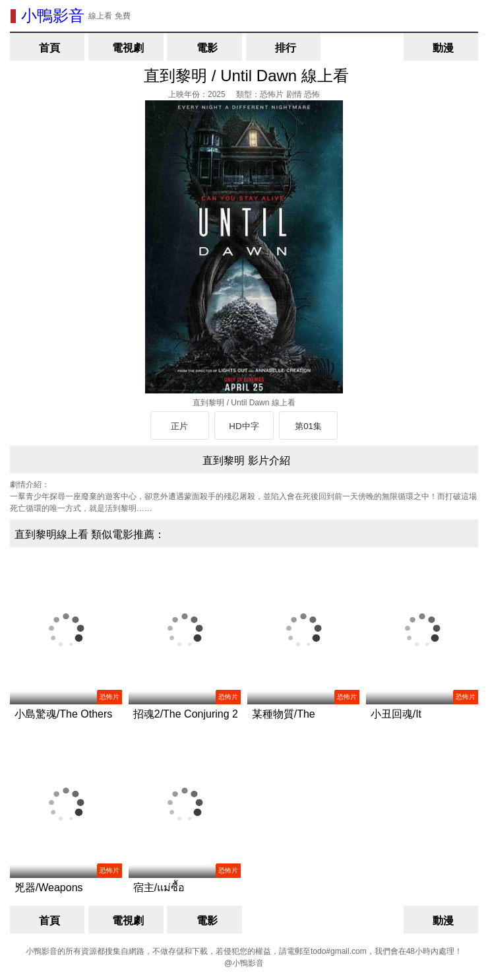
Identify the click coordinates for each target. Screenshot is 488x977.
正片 (179, 426)
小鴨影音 (52, 15)
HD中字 (244, 426)
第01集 (308, 426)
